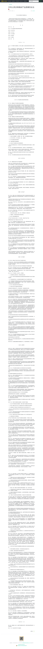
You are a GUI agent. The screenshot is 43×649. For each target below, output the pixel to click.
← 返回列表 (10, 4)
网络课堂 (25, 1)
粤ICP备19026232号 (21, 644)
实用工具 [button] (21, 1)
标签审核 (9, 1)
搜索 (40, 1)
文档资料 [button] (13, 1)
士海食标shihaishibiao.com (26, 642)
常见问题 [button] (17, 1)
